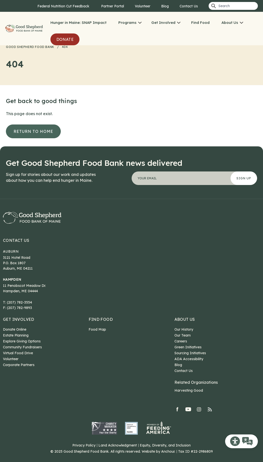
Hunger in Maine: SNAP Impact (78, 22)
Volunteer (142, 6)
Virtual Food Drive (18, 353)
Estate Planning (16, 335)
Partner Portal (112, 6)
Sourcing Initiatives (190, 353)
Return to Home (33, 131)
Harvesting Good (188, 390)
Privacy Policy (83, 445)
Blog (165, 6)
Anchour (167, 451)
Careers (180, 341)
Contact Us (189, 6)
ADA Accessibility (188, 359)
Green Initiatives (187, 347)
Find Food (200, 22)
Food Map (97, 329)
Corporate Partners (18, 365)
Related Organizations (196, 382)
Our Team (182, 335)
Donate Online (14, 329)
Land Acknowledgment (117, 445)
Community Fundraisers (22, 347)
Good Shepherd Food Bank (24, 28)
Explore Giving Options (22, 341)
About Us (229, 22)
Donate (65, 39)
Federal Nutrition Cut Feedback (63, 6)
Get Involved (163, 22)
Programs (127, 22)
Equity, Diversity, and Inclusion (165, 445)
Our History (183, 329)
